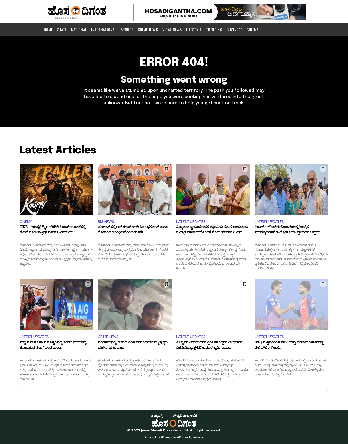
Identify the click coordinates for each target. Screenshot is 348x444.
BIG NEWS (106, 221)
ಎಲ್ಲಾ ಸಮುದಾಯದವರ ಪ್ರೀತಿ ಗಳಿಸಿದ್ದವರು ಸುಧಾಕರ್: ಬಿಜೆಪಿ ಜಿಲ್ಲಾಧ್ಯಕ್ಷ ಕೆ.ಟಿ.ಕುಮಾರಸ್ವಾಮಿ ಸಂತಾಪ (209, 346)
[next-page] (324, 389)
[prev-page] (23, 389)
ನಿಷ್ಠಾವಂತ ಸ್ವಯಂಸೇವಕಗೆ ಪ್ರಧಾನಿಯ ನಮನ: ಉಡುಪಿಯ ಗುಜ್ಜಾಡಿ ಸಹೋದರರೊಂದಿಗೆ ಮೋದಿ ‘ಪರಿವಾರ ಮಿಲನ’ (212, 230)
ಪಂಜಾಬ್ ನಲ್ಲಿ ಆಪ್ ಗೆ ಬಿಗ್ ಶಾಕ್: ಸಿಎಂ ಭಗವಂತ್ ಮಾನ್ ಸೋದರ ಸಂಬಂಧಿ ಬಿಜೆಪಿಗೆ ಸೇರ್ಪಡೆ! (133, 230)
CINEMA (26, 221)
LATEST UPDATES (191, 221)
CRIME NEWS (108, 336)
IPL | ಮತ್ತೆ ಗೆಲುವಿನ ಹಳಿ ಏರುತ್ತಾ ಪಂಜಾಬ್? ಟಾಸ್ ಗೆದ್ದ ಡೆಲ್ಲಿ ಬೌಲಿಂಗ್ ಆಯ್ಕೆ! (289, 346)
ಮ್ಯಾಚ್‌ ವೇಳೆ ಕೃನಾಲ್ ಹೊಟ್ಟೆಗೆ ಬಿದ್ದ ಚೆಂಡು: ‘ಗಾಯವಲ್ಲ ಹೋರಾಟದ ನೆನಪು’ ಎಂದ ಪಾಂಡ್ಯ (53, 346)
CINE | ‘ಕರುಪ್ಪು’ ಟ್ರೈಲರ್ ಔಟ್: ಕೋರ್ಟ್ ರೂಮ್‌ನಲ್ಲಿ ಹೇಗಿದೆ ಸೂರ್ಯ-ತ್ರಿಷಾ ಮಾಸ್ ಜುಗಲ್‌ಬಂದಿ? (52, 230)
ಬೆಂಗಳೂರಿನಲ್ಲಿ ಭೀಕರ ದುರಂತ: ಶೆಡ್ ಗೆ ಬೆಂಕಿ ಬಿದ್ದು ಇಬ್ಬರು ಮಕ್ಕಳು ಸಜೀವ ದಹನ (132, 346)
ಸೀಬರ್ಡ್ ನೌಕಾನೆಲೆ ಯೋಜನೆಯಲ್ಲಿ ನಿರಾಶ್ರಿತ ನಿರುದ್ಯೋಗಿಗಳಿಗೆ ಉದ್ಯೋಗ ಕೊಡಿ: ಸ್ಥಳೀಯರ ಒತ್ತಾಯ (287, 230)
